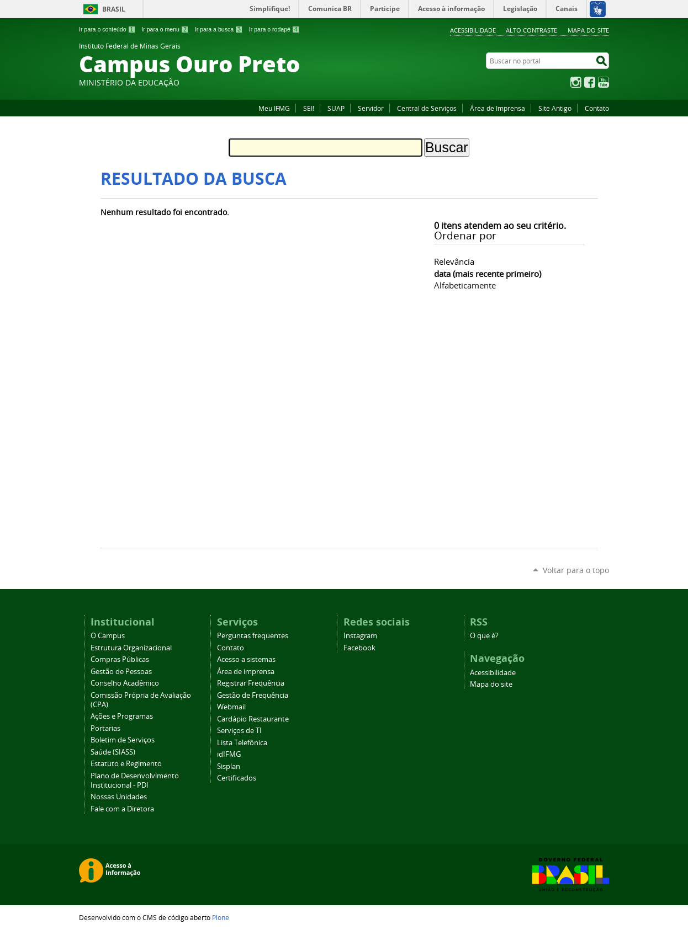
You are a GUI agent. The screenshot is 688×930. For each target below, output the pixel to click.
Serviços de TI (239, 730)
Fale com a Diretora (122, 809)
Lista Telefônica (242, 742)
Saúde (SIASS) (113, 752)
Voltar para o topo (576, 570)
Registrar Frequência (250, 683)
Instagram (575, 82)
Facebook (589, 82)
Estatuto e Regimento (126, 763)
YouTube (603, 82)
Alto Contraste (531, 30)
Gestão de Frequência (252, 695)
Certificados (236, 778)
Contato (597, 108)
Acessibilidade (473, 30)
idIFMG (229, 754)
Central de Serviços (427, 108)
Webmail (231, 707)
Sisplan (228, 766)
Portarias (105, 728)
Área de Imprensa (497, 108)
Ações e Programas (122, 716)
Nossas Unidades (119, 796)
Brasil (113, 9)
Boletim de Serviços (123, 740)
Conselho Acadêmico (125, 683)
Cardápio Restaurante (253, 719)
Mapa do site (588, 30)
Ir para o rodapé (274, 29)
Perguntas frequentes (252, 635)
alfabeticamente (465, 285)
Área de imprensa (245, 671)
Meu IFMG (274, 108)
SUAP (336, 108)
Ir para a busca (219, 29)
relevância (454, 261)
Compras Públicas (120, 659)
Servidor (371, 108)
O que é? (484, 635)
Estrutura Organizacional (131, 648)
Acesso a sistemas (246, 659)
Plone (220, 917)
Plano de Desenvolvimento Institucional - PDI (135, 780)
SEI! (308, 108)
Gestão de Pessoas (121, 671)
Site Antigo (554, 108)
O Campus (108, 635)
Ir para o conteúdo (107, 29)
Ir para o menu (164, 29)
